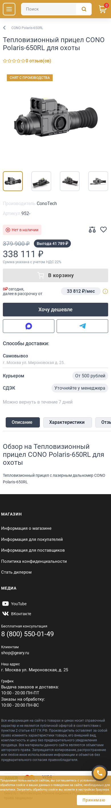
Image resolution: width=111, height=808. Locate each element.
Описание (22, 422)
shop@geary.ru (15, 652)
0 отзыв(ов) (38, 61)
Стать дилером (16, 572)
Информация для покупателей (32, 539)
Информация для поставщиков (33, 550)
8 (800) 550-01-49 (27, 634)
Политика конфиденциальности (34, 561)
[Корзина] (103, 9)
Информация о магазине (26, 528)
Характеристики (67, 422)
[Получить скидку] (100, 773)
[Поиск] (56, 9)
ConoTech (47, 203)
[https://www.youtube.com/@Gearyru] (13, 604)
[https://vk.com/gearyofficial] (16, 613)
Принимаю (94, 800)
